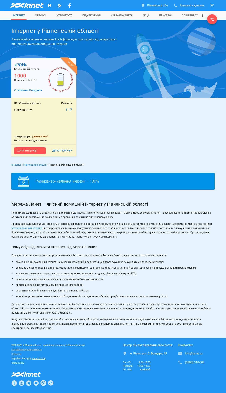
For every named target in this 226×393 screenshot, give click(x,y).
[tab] (19, 15)
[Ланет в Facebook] (14, 383)
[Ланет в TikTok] (50, 383)
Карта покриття (122, 15)
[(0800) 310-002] (212, 19)
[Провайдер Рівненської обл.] (27, 5)
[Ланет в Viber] (43, 383)
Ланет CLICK (38, 358)
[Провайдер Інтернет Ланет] (30, 374)
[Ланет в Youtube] (36, 383)
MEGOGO (40, 15)
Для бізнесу (190, 15)
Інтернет (19, 15)
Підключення (91, 15)
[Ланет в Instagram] (21, 383)
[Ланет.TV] (60, 5)
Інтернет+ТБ (64, 15)
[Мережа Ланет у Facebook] (70, 5)
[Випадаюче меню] (202, 15)
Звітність (16, 354)
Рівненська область (35, 164)
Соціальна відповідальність (26, 349)
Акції (146, 15)
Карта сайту (17, 363)
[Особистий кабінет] (50, 5)
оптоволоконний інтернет (26, 228)
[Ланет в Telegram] (29, 383)
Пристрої (165, 15)
